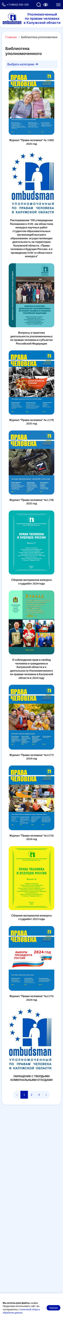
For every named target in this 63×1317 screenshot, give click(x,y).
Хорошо (53, 1307)
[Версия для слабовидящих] (45, 4)
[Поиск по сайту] (38, 4)
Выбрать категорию (22, 64)
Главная (11, 37)
